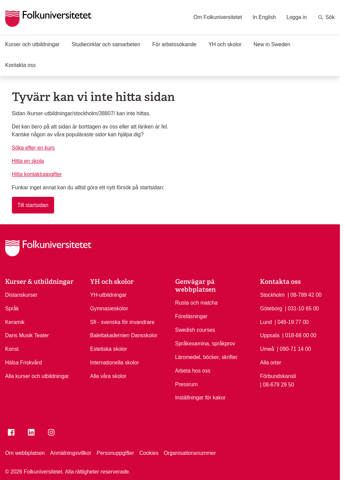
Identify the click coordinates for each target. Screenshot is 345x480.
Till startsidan (32, 205)
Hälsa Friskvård (23, 362)
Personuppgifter (115, 453)
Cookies (148, 453)
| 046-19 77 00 (292, 321)
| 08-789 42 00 (305, 294)
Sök (326, 17)
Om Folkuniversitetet (218, 17)
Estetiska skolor (108, 349)
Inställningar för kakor (200, 397)
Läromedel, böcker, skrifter (206, 357)
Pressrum (186, 384)
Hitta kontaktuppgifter (37, 174)
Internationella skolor (114, 362)
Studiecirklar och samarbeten (106, 44)
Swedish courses (195, 330)
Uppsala (269, 335)
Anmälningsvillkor (70, 453)
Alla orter (270, 362)
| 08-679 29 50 (277, 384)
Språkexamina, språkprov (205, 343)
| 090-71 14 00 (294, 348)
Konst (12, 349)
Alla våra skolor (108, 376)
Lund (266, 322)
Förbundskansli (278, 376)
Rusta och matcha (196, 303)
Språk (12, 308)
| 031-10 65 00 (302, 308)
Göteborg (271, 308)
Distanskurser (21, 295)
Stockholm (272, 295)
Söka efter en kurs (33, 148)
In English (264, 17)
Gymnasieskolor (109, 308)
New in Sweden (271, 44)
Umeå (267, 349)
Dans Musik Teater (27, 335)
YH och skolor (225, 44)
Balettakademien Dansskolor (124, 335)
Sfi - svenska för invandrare (122, 322)
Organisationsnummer (190, 453)
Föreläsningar (191, 316)
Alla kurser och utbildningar (37, 376)
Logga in (296, 17)
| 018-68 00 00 (299, 334)
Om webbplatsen (25, 453)
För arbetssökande (174, 44)
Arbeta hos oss (193, 371)
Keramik (14, 322)
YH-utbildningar (108, 295)
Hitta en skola (28, 161)
